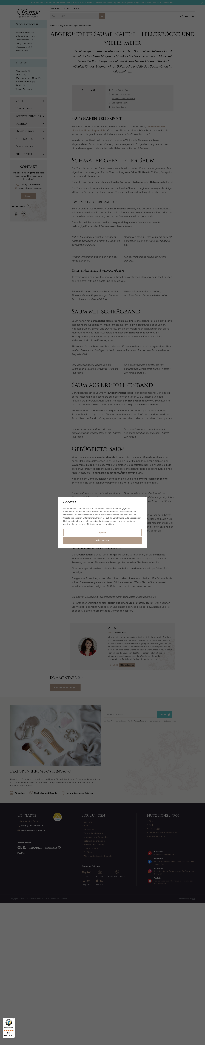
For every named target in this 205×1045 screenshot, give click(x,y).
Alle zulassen (102, 540)
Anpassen (102, 532)
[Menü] (13, 1019)
